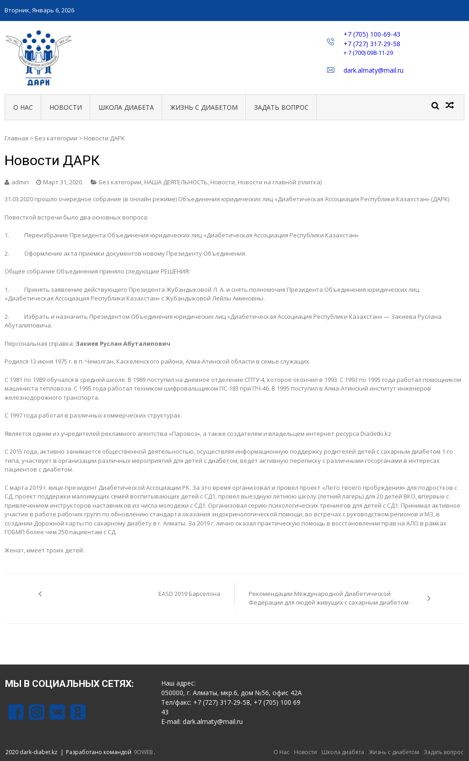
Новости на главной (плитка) (280, 182)
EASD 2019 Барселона (189, 594)
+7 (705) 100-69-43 (372, 34)
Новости (65, 107)
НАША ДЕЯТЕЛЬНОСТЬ (175, 182)
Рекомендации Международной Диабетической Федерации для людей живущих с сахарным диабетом (329, 598)
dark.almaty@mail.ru (374, 70)
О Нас (23, 107)
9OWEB (143, 752)
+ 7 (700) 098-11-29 (368, 52)
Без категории (56, 138)
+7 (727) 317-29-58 (372, 43)
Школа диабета (126, 107)
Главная (16, 138)
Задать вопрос (281, 107)
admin (20, 182)
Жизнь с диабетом (204, 107)
